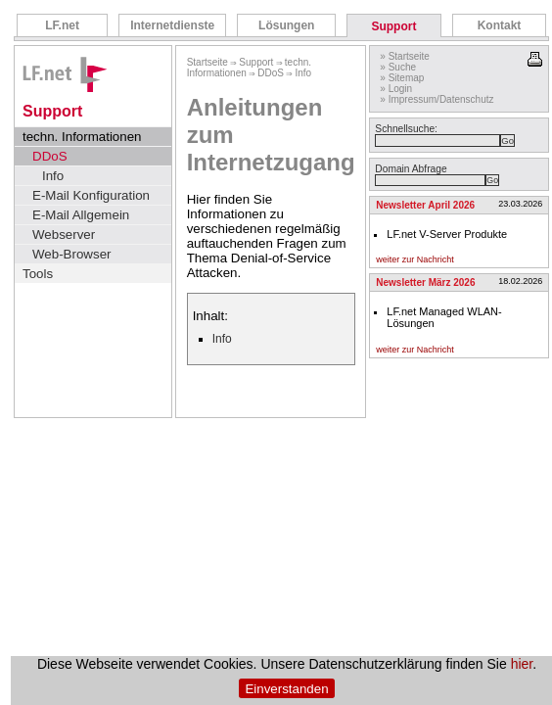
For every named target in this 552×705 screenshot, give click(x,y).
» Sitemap (402, 77)
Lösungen (286, 25)
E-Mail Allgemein (80, 215)
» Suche (398, 67)
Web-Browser (71, 254)
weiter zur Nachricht (415, 259)
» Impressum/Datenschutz (436, 99)
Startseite (207, 62)
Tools (38, 273)
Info (53, 175)
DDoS (50, 156)
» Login (396, 88)
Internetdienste (172, 25)
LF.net (62, 25)
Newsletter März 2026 (425, 282)
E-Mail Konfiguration (91, 195)
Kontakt (500, 25)
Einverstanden (286, 689)
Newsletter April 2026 (425, 205)
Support (393, 26)
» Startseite (405, 56)
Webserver (63, 234)
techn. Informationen (82, 136)
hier (522, 664)
